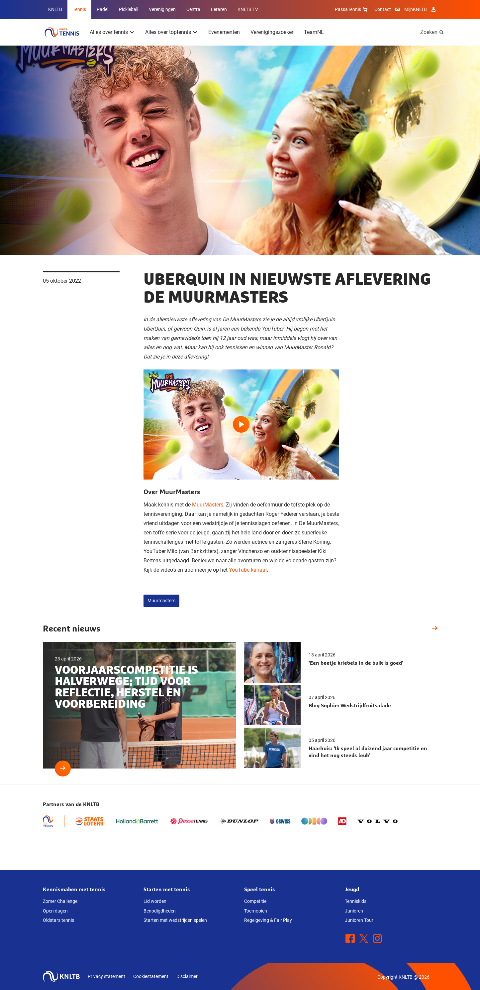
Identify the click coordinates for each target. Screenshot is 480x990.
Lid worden (155, 901)
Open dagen (55, 911)
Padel (102, 9)
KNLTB (55, 9)
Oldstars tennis (58, 920)
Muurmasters (161, 600)
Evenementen (224, 32)
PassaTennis (352, 9)
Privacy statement (106, 976)
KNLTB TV (248, 9)
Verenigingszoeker (271, 32)
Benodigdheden (160, 911)
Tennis (79, 9)
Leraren (219, 9)
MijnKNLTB (415, 9)
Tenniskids (355, 901)
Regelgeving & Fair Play (268, 920)
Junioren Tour (359, 920)
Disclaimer (187, 976)
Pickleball (128, 9)
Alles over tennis (109, 32)
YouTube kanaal (248, 570)
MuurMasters (207, 504)
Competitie (255, 901)
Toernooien (255, 911)
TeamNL (314, 32)
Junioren (354, 911)
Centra (193, 9)
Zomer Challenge (60, 901)
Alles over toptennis (168, 32)
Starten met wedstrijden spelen (175, 920)
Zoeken (428, 32)
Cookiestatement (150, 976)
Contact (382, 9)
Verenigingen (162, 9)
